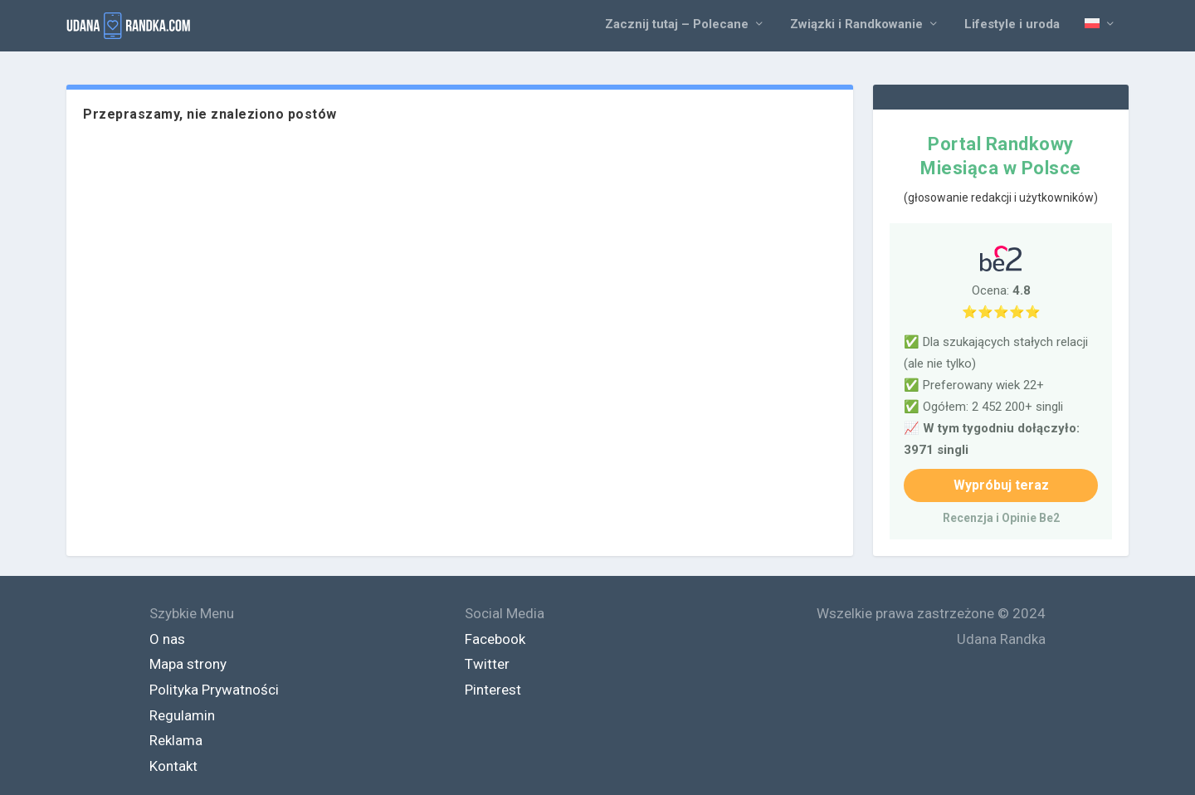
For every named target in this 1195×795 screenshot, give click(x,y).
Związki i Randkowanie (856, 24)
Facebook (495, 639)
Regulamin (182, 715)
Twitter (487, 664)
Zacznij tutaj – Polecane (677, 24)
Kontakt (173, 766)
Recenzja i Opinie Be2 (1001, 517)
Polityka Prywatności (214, 689)
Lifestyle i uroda (1012, 24)
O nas (167, 639)
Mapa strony (188, 664)
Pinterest (493, 689)
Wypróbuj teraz (1001, 485)
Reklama (175, 740)
